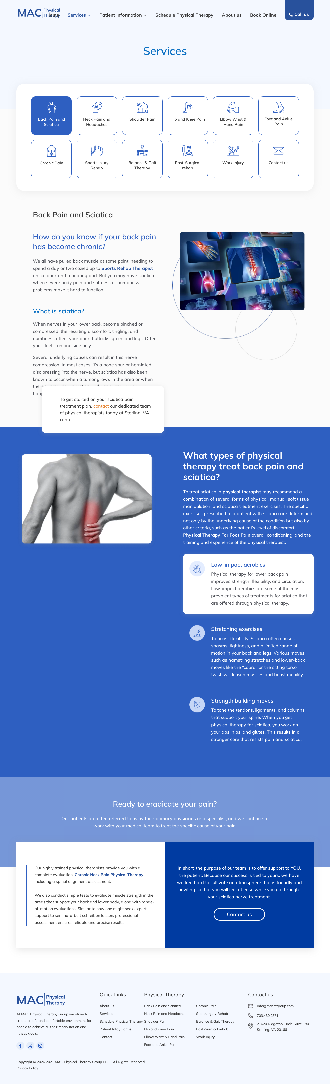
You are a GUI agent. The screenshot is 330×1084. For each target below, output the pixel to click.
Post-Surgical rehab (212, 1029)
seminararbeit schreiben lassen (84, 915)
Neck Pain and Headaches (165, 1013)
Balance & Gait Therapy (215, 1021)
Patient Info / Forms (115, 1029)
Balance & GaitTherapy (142, 165)
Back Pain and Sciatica (162, 1006)
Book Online (263, 15)
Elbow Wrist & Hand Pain (164, 1037)
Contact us (278, 162)
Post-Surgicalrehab (187, 165)
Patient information (120, 15)
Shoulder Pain (142, 119)
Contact (106, 1037)
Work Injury (233, 162)
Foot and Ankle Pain (160, 1044)
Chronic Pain (51, 162)
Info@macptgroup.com (275, 1006)
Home (52, 15)
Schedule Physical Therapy (184, 15)
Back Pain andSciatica (51, 122)
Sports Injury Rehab (97, 165)
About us (232, 15)
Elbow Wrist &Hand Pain (233, 122)
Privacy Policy (27, 1068)
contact (101, 406)
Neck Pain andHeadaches (96, 122)
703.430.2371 (267, 1015)
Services (77, 15)
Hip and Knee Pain (187, 119)
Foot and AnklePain (278, 121)
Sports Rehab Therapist (127, 268)
